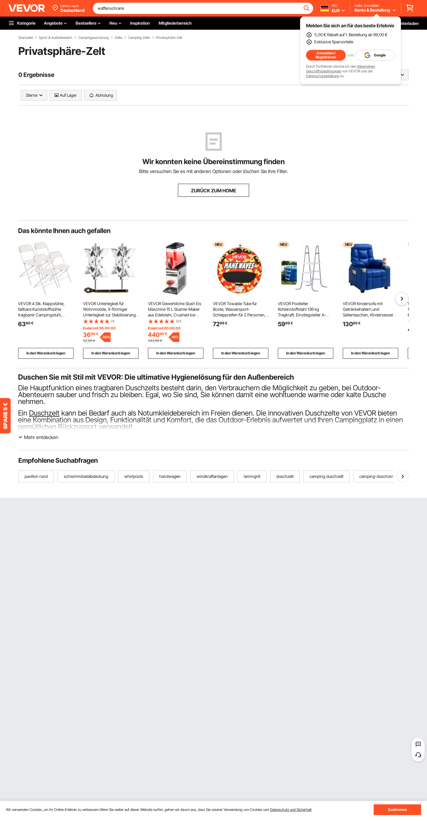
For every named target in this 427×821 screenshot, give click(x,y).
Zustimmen (397, 809)
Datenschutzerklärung (322, 76)
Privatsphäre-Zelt (169, 38)
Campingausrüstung (93, 38)
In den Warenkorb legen (45, 353)
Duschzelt (44, 413)
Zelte (118, 38)
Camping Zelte (139, 38)
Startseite (25, 38)
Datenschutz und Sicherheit (291, 809)
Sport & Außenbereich (55, 38)
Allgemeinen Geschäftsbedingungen (340, 68)
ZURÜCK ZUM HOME (213, 191)
